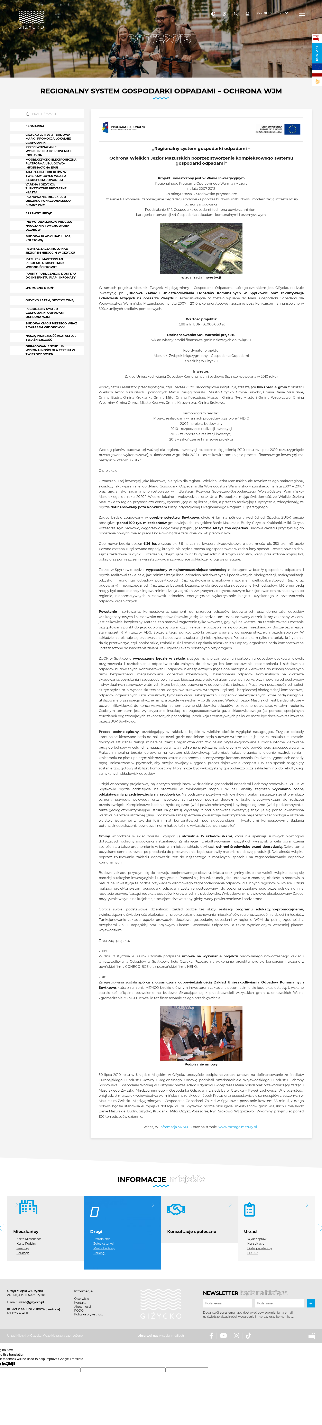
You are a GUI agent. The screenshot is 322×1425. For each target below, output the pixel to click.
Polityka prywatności (89, 1314)
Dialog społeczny (259, 1248)
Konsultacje (255, 1243)
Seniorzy (23, 1248)
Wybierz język (270, 10)
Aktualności (82, 1306)
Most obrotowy (104, 1248)
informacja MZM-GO (176, 1127)
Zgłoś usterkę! (103, 1243)
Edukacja (23, 1253)
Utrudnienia (101, 1239)
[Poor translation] (10, 1364)
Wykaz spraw (256, 1239)
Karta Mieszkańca (29, 1239)
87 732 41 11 (20, 1313)
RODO (79, 1310)
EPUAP (252, 1253)
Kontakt (317, 53)
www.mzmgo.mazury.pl (238, 1127)
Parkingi (99, 1253)
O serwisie (81, 1299)
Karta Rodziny (27, 1243)
